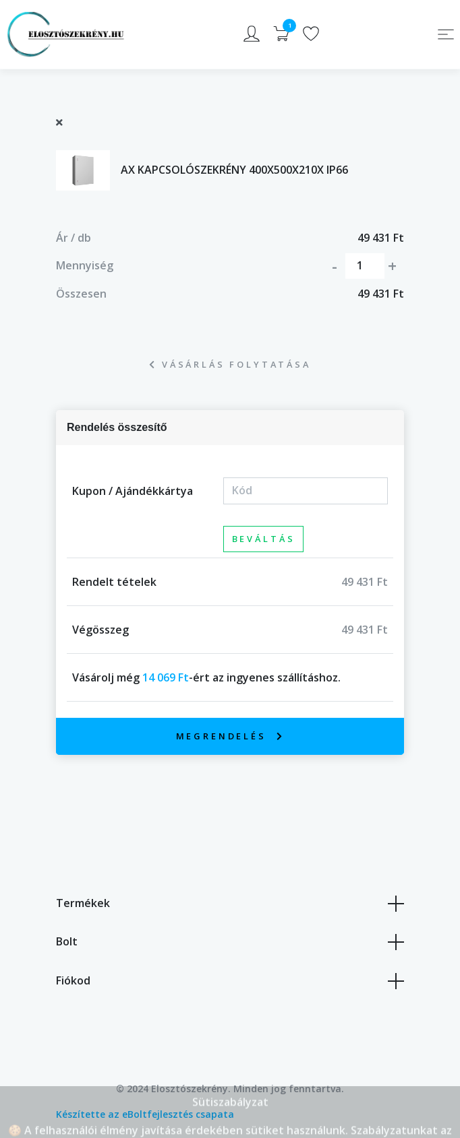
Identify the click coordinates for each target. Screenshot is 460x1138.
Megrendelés (230, 736)
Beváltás (263, 539)
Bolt (230, 942)
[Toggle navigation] (446, 34)
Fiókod (230, 981)
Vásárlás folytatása (230, 364)
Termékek (230, 904)
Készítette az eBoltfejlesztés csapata (145, 1114)
